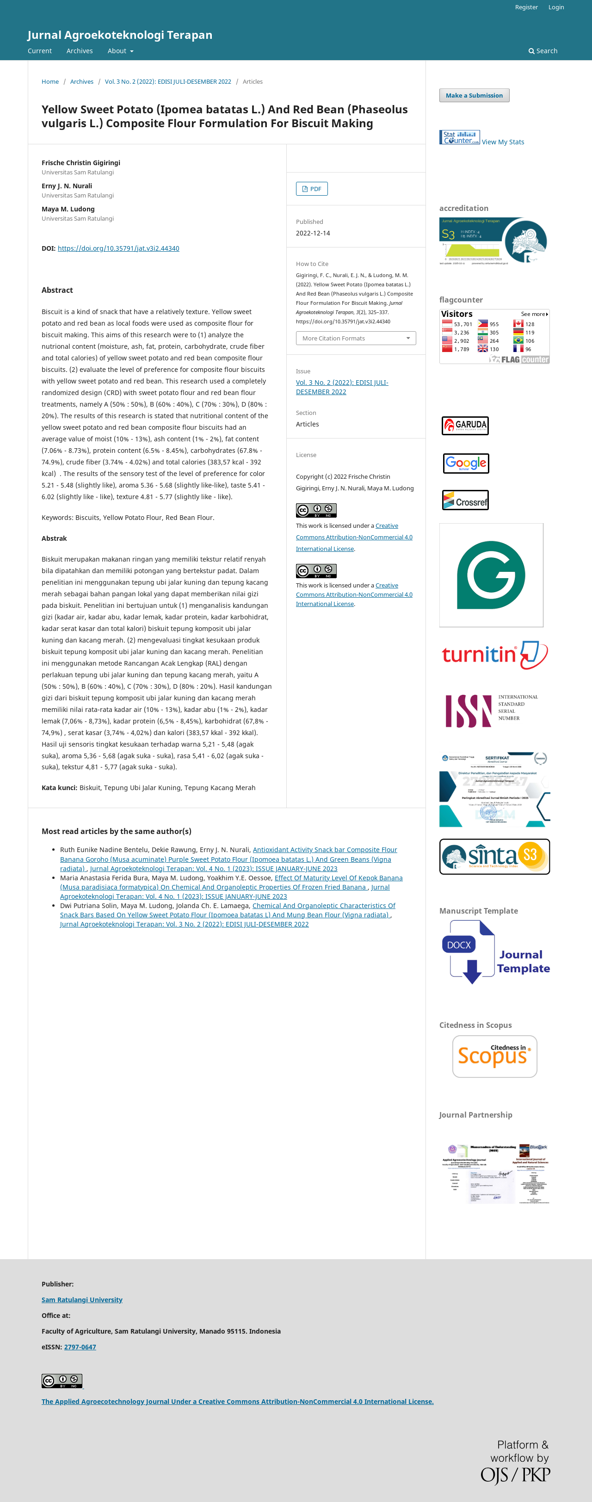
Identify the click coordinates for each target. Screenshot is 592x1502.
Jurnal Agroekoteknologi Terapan (120, 34)
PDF (315, 189)
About (118, 50)
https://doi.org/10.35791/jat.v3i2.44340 (118, 248)
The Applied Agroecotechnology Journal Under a (120, 1401)
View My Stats (503, 141)
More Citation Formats (333, 338)
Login (556, 7)
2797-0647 (80, 1346)
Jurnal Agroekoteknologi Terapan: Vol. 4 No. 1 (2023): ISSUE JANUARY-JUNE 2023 (214, 868)
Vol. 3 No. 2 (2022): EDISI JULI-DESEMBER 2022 (168, 81)
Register (526, 7)
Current (40, 50)
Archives (80, 50)
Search (543, 50)
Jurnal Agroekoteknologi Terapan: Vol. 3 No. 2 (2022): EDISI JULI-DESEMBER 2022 (184, 924)
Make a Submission (474, 95)
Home (50, 81)
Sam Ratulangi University (82, 1299)
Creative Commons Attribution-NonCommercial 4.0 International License (354, 537)
